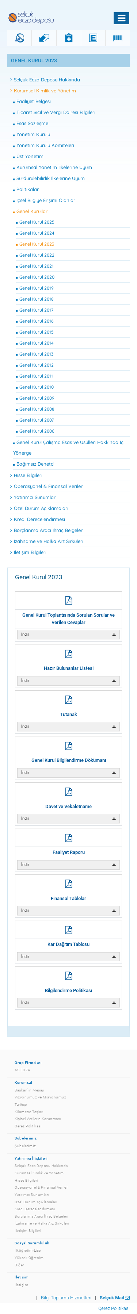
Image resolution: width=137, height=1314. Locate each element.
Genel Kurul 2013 (34, 354)
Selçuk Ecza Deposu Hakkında (45, 79)
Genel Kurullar (30, 211)
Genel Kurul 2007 (35, 420)
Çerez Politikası (114, 1308)
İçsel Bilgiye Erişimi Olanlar (44, 200)
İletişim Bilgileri (28, 552)
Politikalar (26, 189)
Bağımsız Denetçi (33, 464)
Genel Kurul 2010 (35, 387)
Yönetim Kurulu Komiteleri (43, 145)
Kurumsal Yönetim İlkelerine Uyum (52, 167)
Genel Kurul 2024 (35, 233)
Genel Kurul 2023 (35, 244)
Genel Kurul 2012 (35, 365)
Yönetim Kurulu (31, 134)
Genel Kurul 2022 (35, 255)
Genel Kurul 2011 (34, 376)
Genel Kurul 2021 (35, 266)
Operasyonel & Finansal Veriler (46, 486)
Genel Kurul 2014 (35, 343)
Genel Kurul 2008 (35, 409)
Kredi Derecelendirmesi (37, 519)
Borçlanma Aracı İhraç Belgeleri (47, 530)
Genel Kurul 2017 (34, 310)
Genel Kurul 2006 (35, 431)
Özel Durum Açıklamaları (39, 508)
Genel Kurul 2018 (35, 299)
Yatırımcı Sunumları (33, 497)
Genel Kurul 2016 (35, 321)
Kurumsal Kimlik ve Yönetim (43, 90)
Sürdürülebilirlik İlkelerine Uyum (49, 178)
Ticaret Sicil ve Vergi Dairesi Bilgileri (54, 112)
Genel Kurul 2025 (35, 222)
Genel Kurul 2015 (35, 332)
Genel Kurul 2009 (35, 398)
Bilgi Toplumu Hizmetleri (66, 1297)
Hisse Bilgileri (26, 475)
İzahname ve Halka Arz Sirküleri (46, 541)
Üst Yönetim (28, 156)
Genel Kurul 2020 (35, 277)
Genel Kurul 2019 (35, 288)
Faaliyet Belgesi (32, 101)
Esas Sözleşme (30, 123)
